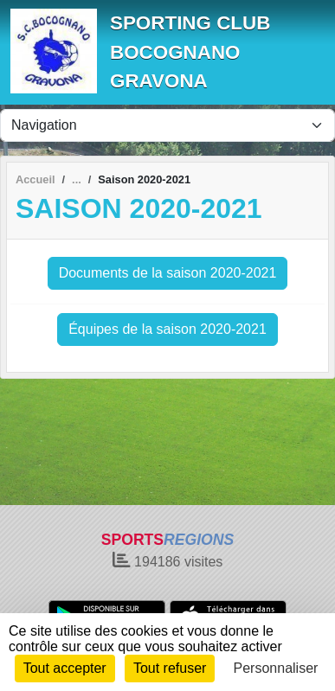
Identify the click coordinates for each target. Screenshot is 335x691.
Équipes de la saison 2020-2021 (167, 329)
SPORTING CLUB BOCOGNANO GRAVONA (190, 52)
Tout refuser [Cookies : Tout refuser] (169, 668)
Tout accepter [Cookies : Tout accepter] (64, 668)
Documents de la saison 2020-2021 (168, 273)
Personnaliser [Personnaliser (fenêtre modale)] (276, 668)
